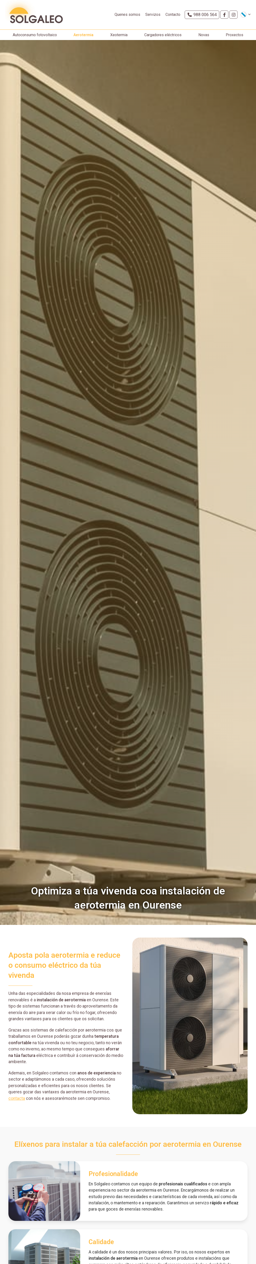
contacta (16, 1103)
